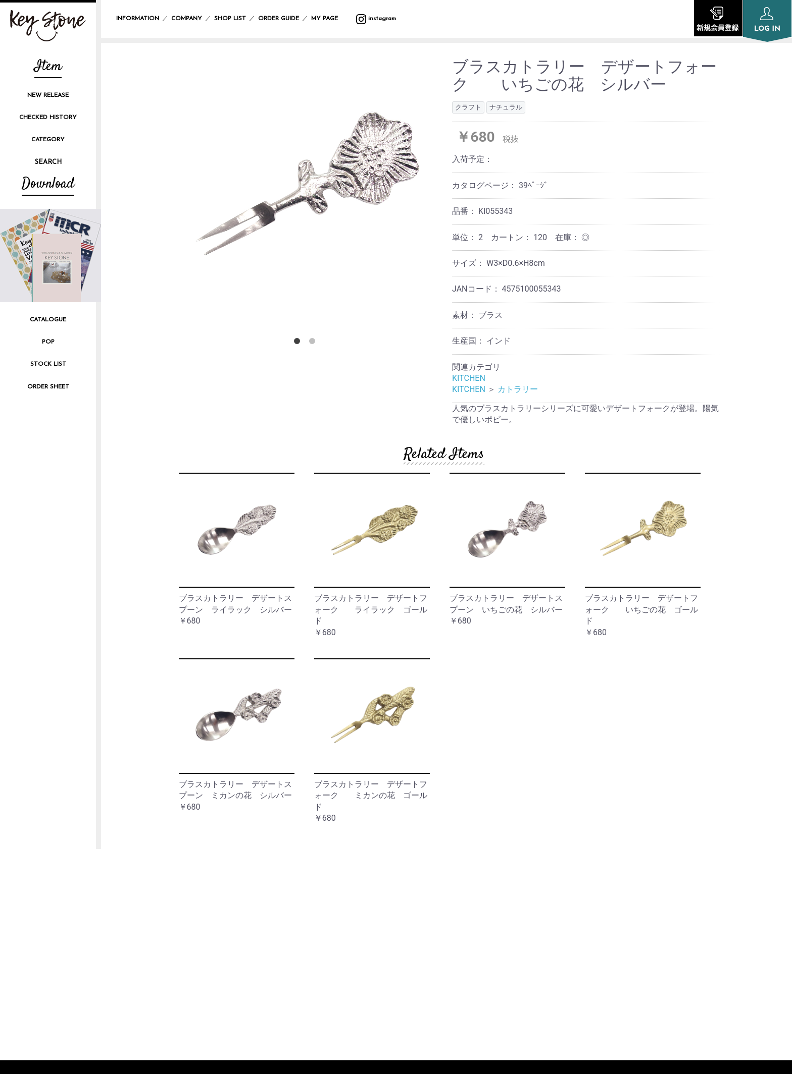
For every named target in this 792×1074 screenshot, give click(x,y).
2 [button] (314, 343)
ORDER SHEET (48, 387)
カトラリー (518, 389)
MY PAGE (330, 19)
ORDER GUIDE (278, 19)
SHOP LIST (230, 19)
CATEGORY (48, 140)
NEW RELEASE (48, 95)
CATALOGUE (48, 320)
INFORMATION (137, 19)
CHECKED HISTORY (48, 118)
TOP (347, 878)
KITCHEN (468, 378)
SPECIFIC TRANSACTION (608, 929)
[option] (306, 185)
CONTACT (581, 946)
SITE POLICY (585, 912)
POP (48, 342)
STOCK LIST (48, 364)
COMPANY (186, 19)
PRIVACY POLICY (593, 895)
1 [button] (299, 343)
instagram (376, 19)
